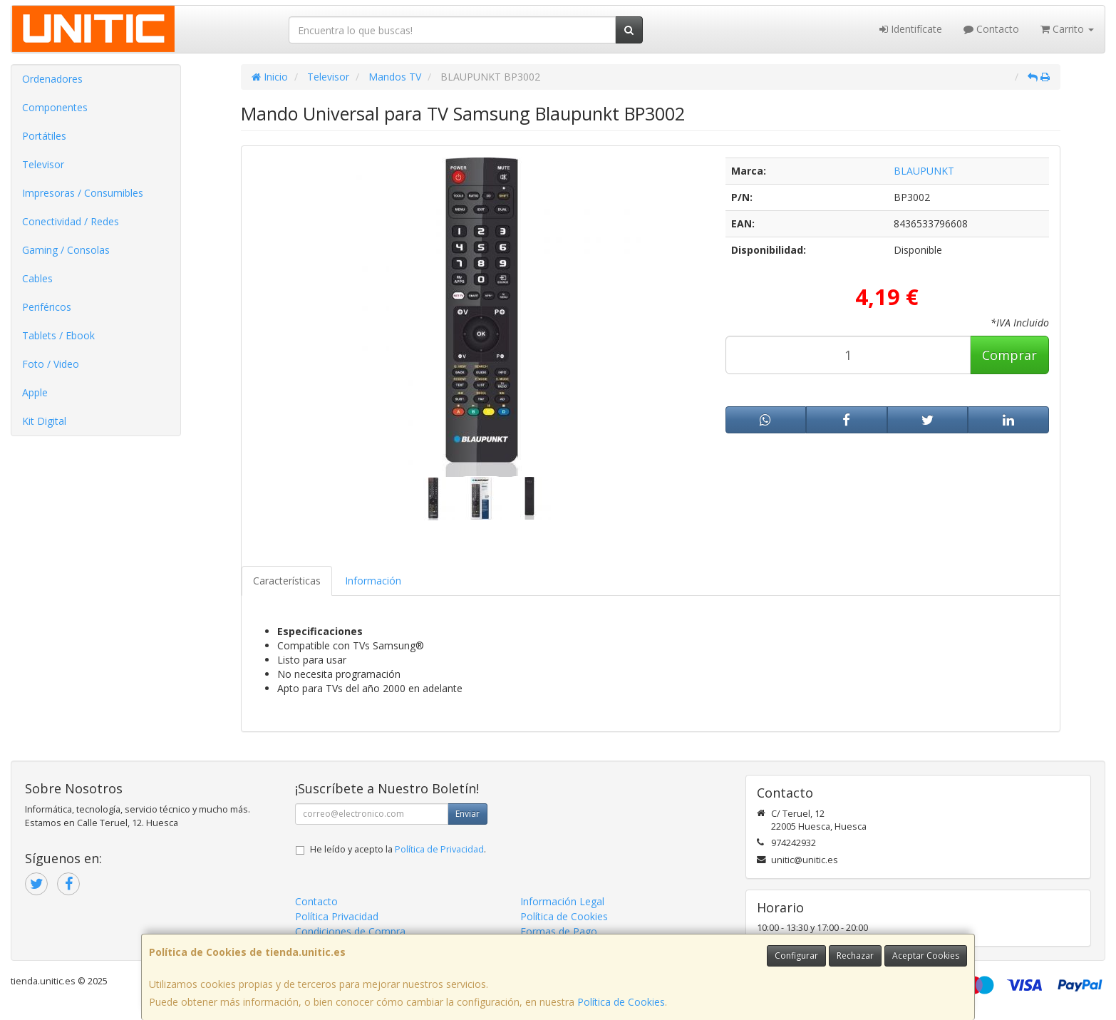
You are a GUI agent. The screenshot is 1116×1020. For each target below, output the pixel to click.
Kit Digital (44, 421)
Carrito (1067, 29)
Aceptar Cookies (925, 955)
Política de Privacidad (439, 849)
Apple (35, 392)
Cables (37, 278)
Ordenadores (52, 79)
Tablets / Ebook (58, 335)
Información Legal (562, 901)
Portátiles (44, 136)
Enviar (467, 814)
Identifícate (910, 29)
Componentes (55, 107)
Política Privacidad (336, 916)
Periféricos (46, 307)
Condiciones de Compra (350, 931)
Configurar (796, 955)
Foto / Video (50, 364)
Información (373, 580)
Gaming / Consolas (66, 250)
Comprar (1009, 355)
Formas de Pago (558, 931)
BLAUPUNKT (924, 170)
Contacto (991, 29)
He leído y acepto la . (398, 849)
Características (287, 580)
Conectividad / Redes (70, 221)
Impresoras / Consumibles (82, 193)
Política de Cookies (621, 1002)
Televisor (43, 164)
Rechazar (855, 955)
